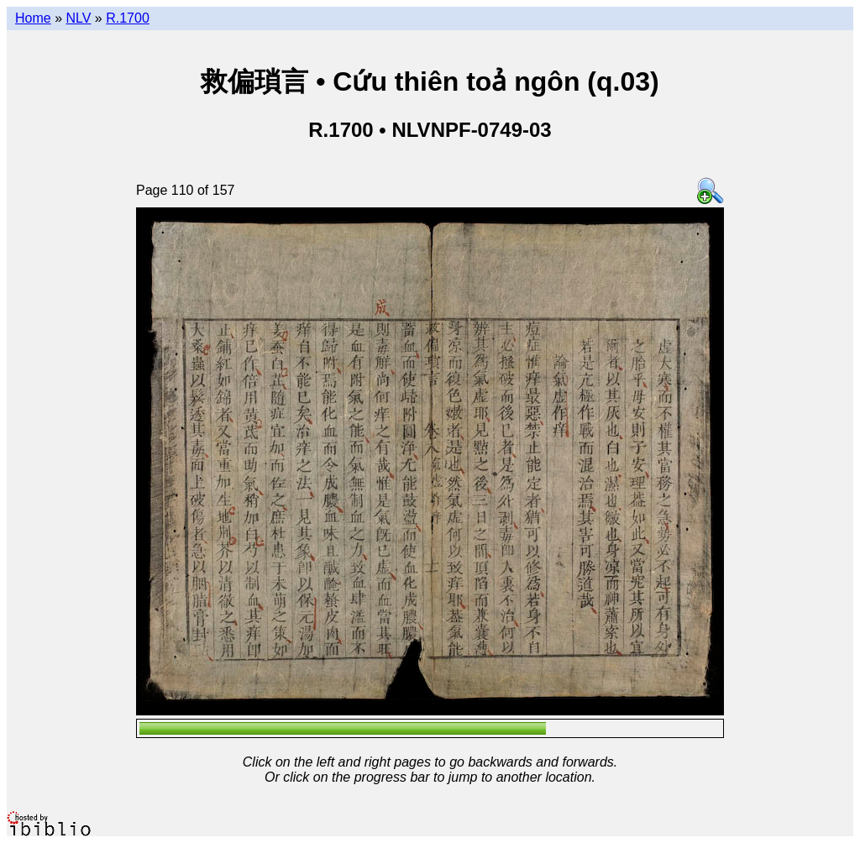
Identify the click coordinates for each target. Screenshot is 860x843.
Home (33, 18)
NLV (78, 18)
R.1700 (127, 18)
